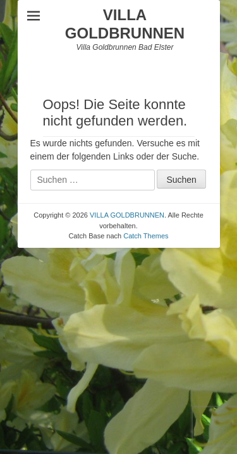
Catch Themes (145, 236)
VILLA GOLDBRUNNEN (125, 24)
